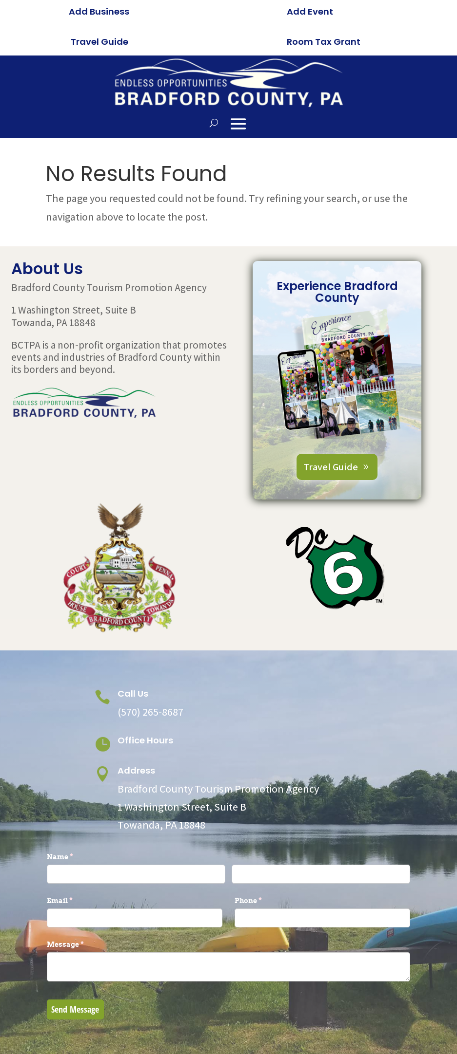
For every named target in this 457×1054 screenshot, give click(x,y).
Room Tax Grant (323, 42)
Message (81, 947)
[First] (136, 877)
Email (76, 903)
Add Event (310, 11)
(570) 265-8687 (150, 714)
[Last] (321, 877)
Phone (264, 903)
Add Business (99, 11)
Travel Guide (99, 42)
